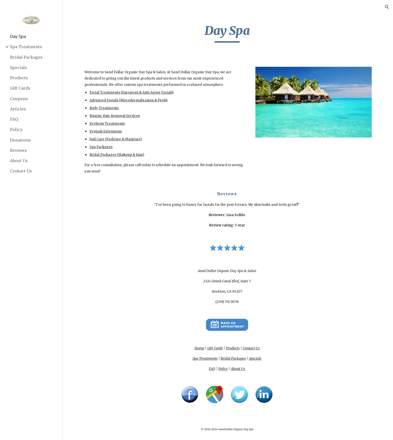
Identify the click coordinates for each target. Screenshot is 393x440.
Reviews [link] (18, 150)
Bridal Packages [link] (26, 57)
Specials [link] (18, 67)
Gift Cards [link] (20, 88)
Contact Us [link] (21, 170)
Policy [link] (16, 129)
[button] (387, 7)
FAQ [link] (14, 119)
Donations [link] (20, 140)
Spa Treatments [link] (26, 46)
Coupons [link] (19, 98)
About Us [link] (19, 160)
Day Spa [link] (18, 36)
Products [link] (19, 77)
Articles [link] (18, 108)
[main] (227, 33)
